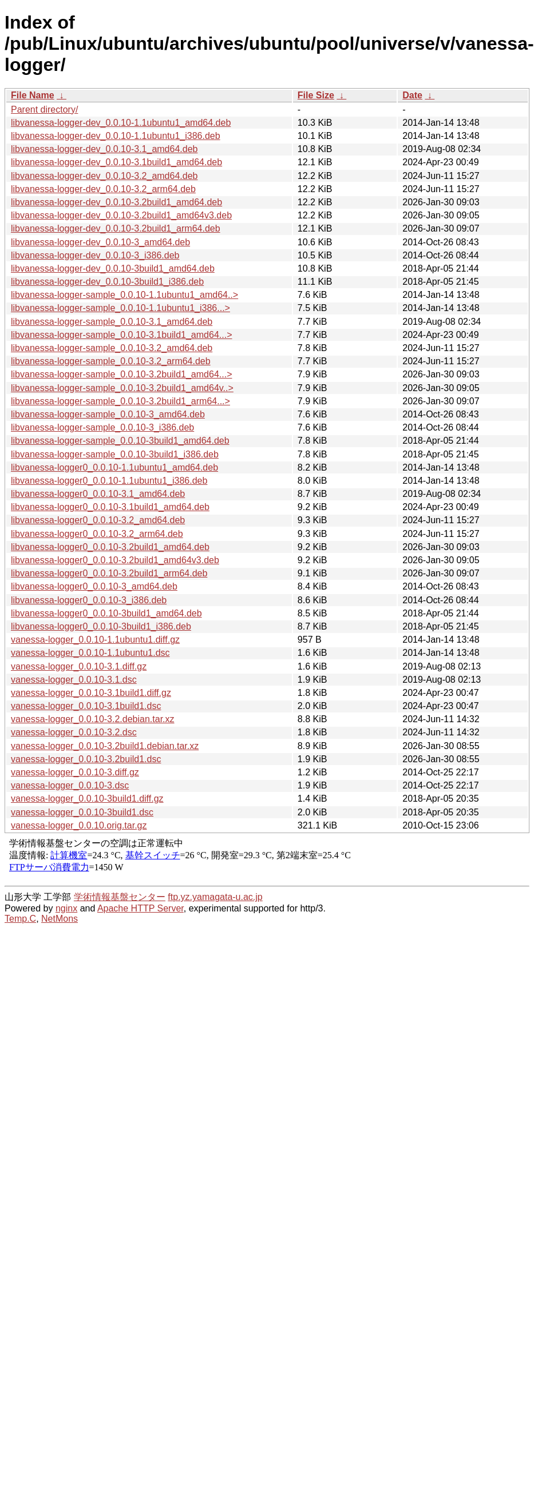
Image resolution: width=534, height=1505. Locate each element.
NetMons (59, 918)
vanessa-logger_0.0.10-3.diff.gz (75, 772)
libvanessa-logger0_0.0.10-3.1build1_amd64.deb (110, 507)
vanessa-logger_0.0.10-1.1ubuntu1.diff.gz (95, 639)
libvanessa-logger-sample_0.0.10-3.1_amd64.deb (111, 322)
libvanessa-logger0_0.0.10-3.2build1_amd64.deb (110, 547)
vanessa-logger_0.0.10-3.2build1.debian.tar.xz (105, 746)
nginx (66, 908)
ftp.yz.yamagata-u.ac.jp (215, 897)
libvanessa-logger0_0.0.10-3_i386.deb (89, 600)
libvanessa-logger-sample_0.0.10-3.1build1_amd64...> (121, 335)
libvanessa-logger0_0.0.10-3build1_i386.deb (101, 626)
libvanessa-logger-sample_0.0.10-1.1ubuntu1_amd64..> (124, 295)
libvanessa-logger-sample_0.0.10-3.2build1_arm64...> (120, 401)
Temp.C (20, 918)
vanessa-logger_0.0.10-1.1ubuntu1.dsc (90, 653)
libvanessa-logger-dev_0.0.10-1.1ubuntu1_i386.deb (115, 136)
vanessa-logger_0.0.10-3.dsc (70, 785)
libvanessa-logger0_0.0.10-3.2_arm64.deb (97, 534)
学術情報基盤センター (119, 897)
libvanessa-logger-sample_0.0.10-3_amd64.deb (108, 414)
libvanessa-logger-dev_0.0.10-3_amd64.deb (100, 242)
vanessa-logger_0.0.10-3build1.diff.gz (87, 798)
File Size (316, 95)
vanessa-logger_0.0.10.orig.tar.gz (79, 825)
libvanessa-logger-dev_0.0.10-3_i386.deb (95, 255)
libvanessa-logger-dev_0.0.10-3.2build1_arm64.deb (115, 228)
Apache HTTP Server (140, 908)
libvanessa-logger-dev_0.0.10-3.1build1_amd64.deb (116, 162)
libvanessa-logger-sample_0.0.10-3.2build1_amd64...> (121, 374)
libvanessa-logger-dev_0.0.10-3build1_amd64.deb (113, 268)
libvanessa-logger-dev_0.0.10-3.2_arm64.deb (103, 189)
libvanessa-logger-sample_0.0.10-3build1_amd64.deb (120, 440)
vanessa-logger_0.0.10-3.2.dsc (74, 732)
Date (412, 95)
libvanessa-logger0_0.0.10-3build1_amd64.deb (106, 613)
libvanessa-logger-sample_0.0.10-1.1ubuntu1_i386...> (120, 308)
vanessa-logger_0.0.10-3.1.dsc (74, 679)
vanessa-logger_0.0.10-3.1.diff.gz (79, 666)
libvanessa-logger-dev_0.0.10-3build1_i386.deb (107, 281)
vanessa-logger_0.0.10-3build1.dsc (82, 812)
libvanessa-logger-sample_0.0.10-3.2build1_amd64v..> (122, 388)
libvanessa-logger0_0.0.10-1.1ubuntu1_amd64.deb (114, 467)
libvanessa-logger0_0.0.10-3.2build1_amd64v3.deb (115, 560)
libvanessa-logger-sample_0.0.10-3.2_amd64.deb (111, 348)
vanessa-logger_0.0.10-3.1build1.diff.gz (91, 693)
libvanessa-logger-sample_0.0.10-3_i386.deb (102, 427)
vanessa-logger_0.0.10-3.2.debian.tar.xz (93, 719)
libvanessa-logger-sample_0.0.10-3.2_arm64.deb (111, 361)
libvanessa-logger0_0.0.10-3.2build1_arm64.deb (109, 573)
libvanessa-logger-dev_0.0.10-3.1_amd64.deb (104, 149)
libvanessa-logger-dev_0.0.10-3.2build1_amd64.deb (116, 202)
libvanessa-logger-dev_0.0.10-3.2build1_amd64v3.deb (121, 215)
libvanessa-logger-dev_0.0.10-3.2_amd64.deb (104, 176)
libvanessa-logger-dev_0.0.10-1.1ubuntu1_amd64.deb (121, 123)
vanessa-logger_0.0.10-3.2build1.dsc (86, 759)
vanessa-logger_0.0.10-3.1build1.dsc (86, 706)
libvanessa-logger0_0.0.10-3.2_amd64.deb (98, 520)
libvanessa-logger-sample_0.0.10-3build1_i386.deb (115, 454)
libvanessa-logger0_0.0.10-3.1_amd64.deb (98, 494)
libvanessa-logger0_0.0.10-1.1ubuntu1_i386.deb (109, 480)
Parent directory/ (44, 109)
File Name (32, 95)
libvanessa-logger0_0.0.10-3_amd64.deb (94, 586)
